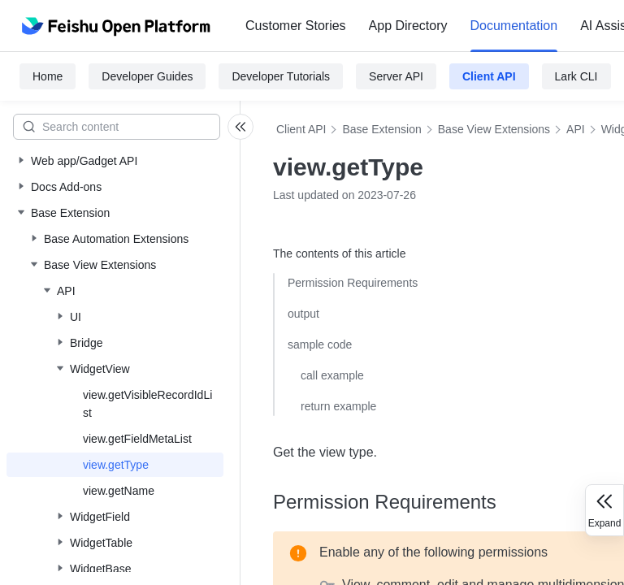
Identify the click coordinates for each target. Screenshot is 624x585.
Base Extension (381, 129)
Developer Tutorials (281, 76)
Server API (396, 76)
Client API (489, 76)
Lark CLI (576, 76)
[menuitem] (296, 26)
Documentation (514, 25)
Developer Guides (147, 76)
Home (47, 76)
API (575, 129)
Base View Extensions (494, 129)
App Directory (408, 25)
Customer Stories (295, 25)
